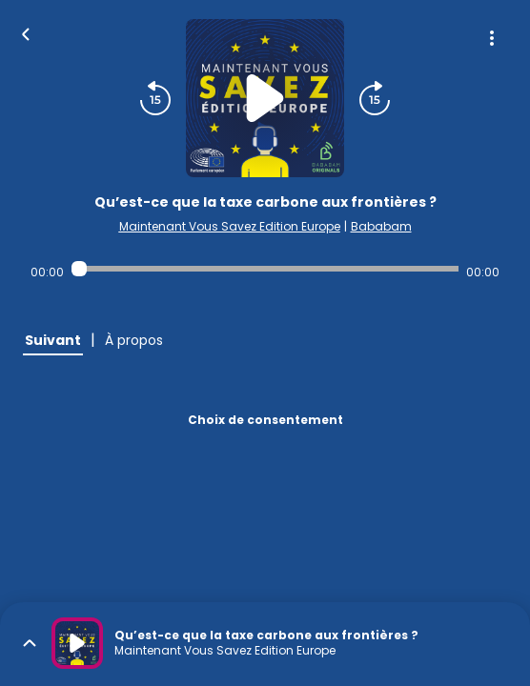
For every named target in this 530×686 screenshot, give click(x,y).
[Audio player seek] (265, 269)
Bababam (381, 226)
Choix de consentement (265, 420)
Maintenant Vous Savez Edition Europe (229, 226)
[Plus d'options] (492, 38)
